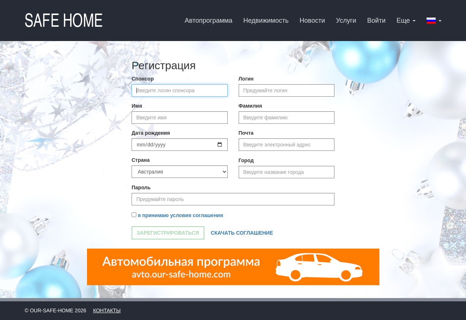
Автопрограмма (208, 20)
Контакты (107, 310)
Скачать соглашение (242, 233)
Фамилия (250, 106)
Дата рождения (151, 133)
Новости (312, 20)
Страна (141, 160)
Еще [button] (406, 20)
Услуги (346, 20)
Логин (246, 79)
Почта (246, 133)
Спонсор (143, 79)
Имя (137, 106)
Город (246, 160)
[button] (434, 20)
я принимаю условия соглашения (180, 215)
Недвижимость (266, 20)
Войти (376, 20)
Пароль (141, 187)
